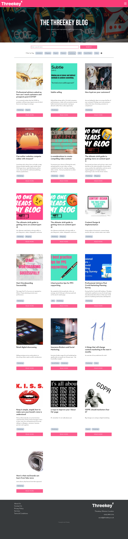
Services (17, 511)
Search (88, 47)
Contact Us (18, 506)
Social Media (87, 53)
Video (96, 53)
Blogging (47, 53)
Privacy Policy (19, 508)
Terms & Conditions (21, 513)
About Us (17, 503)
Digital (56, 53)
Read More (30, 115)
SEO (79, 53)
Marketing (72, 53)
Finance (63, 53)
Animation (39, 53)
